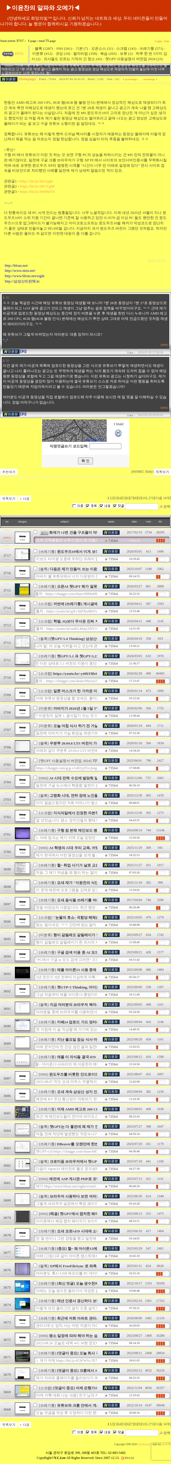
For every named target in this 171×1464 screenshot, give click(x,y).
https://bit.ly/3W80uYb (37, 191)
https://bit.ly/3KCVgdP (37, 186)
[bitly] (164, 344)
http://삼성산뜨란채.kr (22, 281)
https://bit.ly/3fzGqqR (36, 181)
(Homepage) (27, 79)
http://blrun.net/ (16, 265)
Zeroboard (144, 1444)
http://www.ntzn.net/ (20, 270)
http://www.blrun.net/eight (24, 276)
